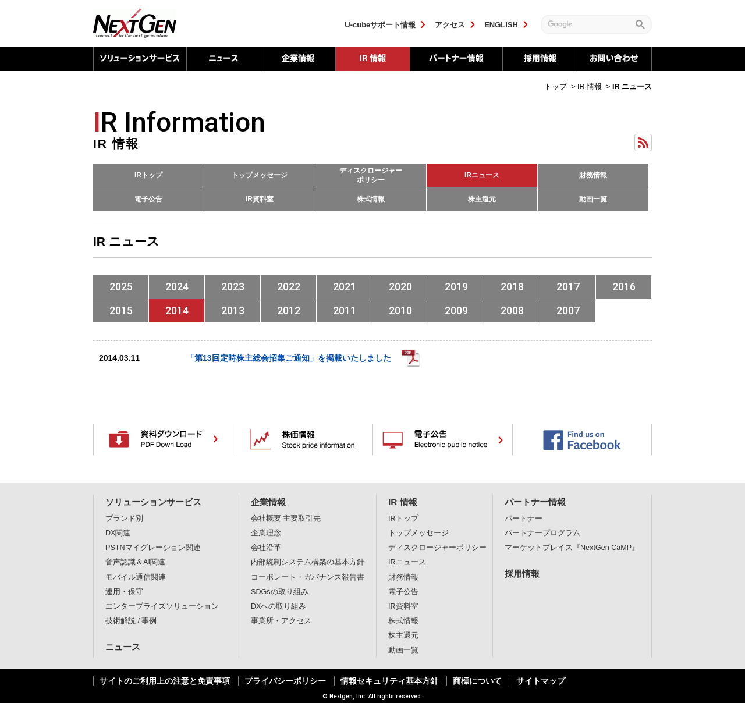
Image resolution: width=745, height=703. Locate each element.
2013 (232, 310)
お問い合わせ (614, 59)
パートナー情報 (456, 59)
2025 (121, 287)
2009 (456, 310)
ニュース (223, 59)
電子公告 (148, 199)
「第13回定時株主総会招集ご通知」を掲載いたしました (288, 358)
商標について (477, 681)
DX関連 (118, 533)
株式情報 (371, 199)
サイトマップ (540, 681)
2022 (288, 287)
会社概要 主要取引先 (286, 518)
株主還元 (482, 199)
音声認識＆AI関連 (135, 562)
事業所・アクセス (281, 621)
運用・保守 (124, 592)
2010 (400, 310)
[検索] (588, 23)
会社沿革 (266, 548)
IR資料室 (260, 199)
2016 (624, 287)
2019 (456, 287)
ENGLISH (501, 24)
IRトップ (148, 175)
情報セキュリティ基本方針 (389, 681)
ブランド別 (124, 518)
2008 (512, 310)
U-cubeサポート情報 (380, 24)
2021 (344, 287)
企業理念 (266, 533)
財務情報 (593, 175)
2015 (121, 310)
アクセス (450, 24)
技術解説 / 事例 (131, 621)
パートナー (523, 518)
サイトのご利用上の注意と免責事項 (165, 681)
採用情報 (539, 59)
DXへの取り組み (279, 606)
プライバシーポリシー (285, 681)
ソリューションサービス (139, 59)
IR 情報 (402, 502)
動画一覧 (593, 199)
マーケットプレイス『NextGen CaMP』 (572, 548)
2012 (288, 310)
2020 (400, 287)
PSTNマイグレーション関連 (153, 548)
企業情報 (298, 59)
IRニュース (481, 175)
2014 (177, 310)
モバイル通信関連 (135, 577)
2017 (568, 287)
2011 (344, 310)
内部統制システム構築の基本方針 (307, 562)
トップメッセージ (260, 175)
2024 (177, 287)
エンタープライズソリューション (162, 606)
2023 (232, 287)
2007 (568, 310)
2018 (512, 287)
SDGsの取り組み (279, 592)
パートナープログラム (542, 533)
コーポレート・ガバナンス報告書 (307, 577)
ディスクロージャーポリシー (370, 175)
